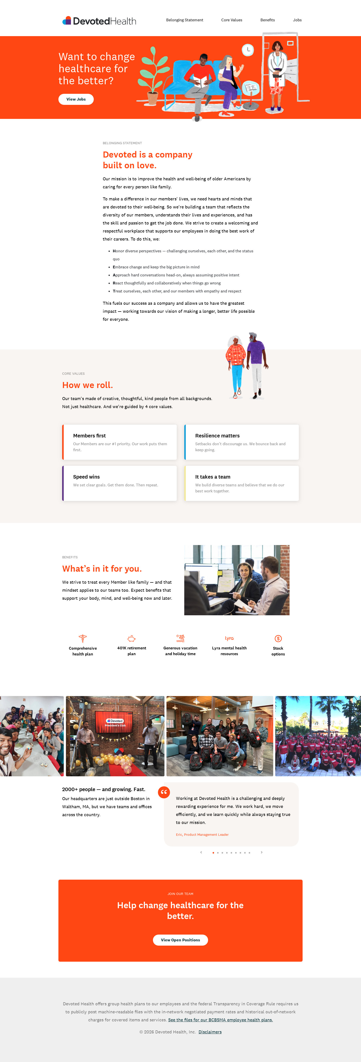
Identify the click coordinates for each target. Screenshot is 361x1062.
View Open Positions (180, 940)
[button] (27, 736)
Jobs (297, 20)
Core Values (231, 20)
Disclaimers (210, 1032)
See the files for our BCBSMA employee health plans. (220, 1020)
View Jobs (76, 99)
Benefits (267, 20)
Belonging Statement (184, 20)
